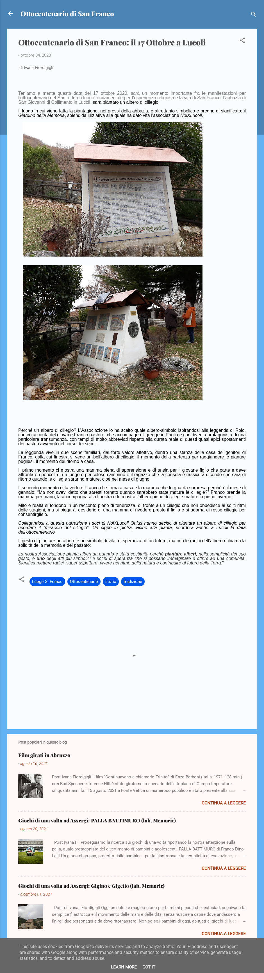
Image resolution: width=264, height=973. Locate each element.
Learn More (124, 967)
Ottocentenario (84, 581)
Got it (148, 967)
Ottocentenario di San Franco (67, 13)
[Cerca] (253, 15)
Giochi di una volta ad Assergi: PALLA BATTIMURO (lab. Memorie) (97, 820)
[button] (242, 41)
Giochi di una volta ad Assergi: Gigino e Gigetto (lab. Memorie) (91, 885)
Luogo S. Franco (47, 581)
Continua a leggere (224, 803)
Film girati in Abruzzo (44, 755)
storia (110, 581)
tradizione (133, 581)
